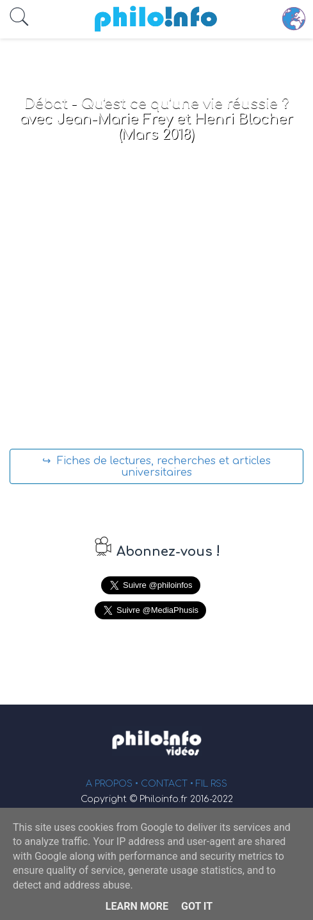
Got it (197, 906)
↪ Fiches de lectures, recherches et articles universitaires (156, 466)
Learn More (137, 906)
